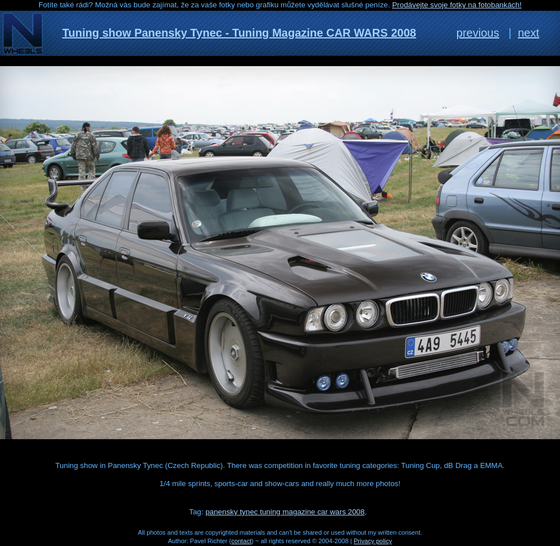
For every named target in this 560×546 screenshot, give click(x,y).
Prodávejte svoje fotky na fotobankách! (457, 5)
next (528, 33)
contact (241, 541)
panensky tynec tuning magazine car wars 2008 (285, 512)
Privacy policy (373, 541)
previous (477, 33)
